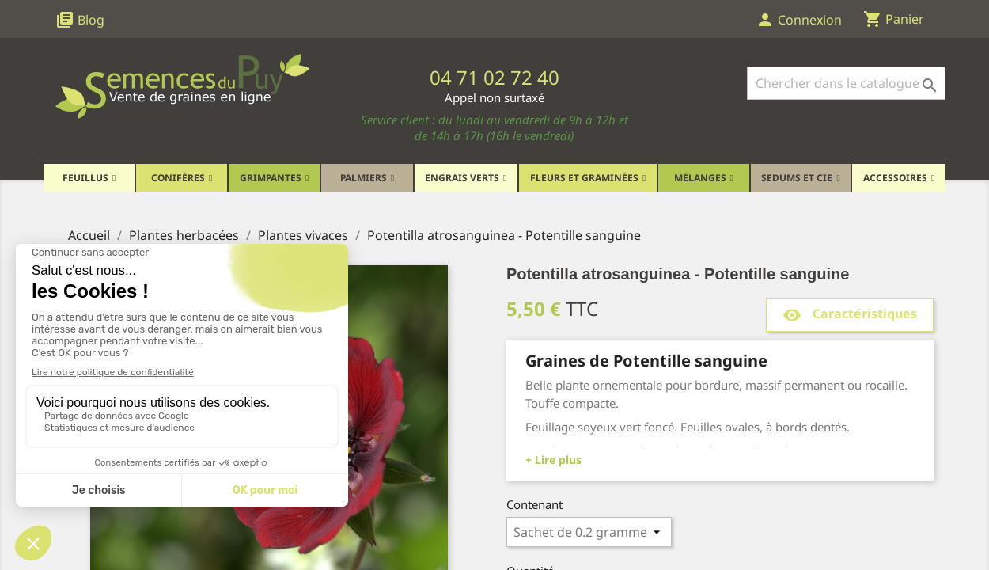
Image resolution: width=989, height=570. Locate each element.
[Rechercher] (846, 83)
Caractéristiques (849, 315)
